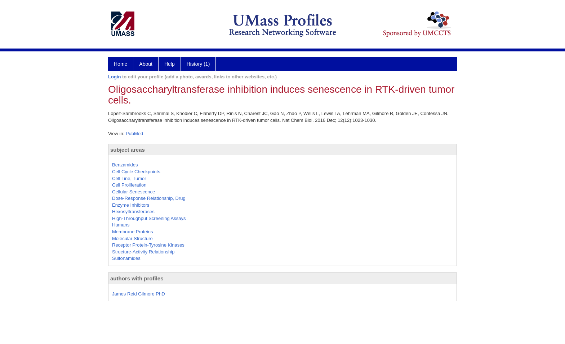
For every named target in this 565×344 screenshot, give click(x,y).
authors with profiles (137, 278)
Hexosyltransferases (133, 211)
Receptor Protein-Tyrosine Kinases (148, 245)
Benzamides (125, 165)
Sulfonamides (126, 258)
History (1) (198, 64)
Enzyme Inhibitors (130, 205)
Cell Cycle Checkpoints (136, 171)
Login (114, 76)
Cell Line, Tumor (129, 178)
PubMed (134, 133)
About (145, 64)
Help (169, 64)
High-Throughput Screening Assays (149, 218)
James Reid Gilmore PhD (138, 294)
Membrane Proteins (132, 231)
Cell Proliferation (129, 185)
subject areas (127, 150)
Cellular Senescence (133, 191)
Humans (120, 225)
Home (120, 64)
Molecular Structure (132, 238)
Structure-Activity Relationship (143, 251)
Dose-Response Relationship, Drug (149, 198)
